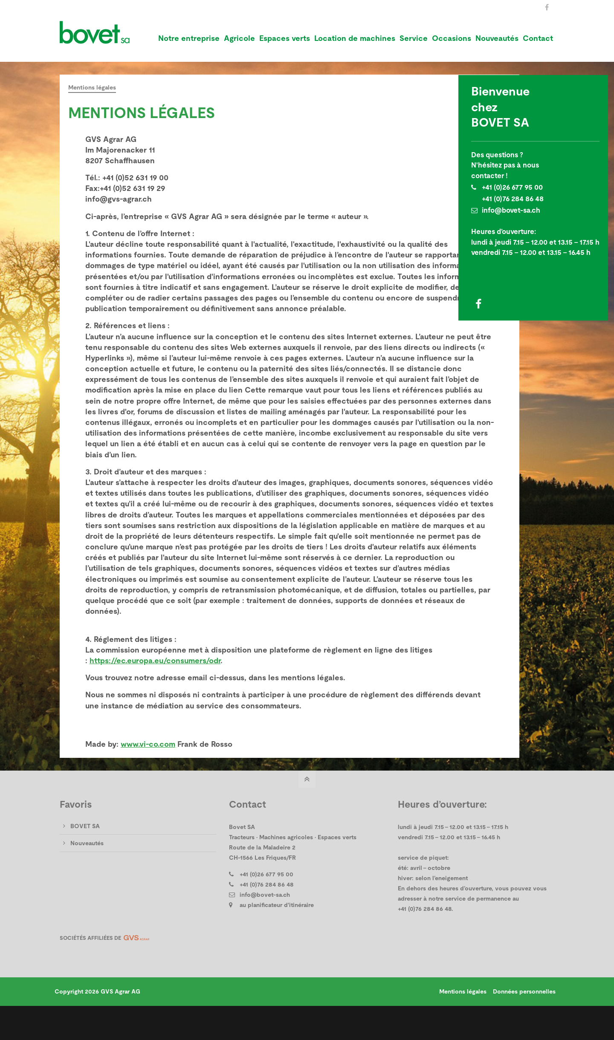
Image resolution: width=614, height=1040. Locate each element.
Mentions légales (461, 1023)
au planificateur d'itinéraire (277, 936)
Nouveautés (87, 875)
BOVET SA (85, 858)
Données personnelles (523, 1023)
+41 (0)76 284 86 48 (513, 199)
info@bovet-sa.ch (511, 210)
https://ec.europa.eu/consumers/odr (155, 692)
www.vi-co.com (148, 776)
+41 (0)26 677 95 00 (512, 187)
